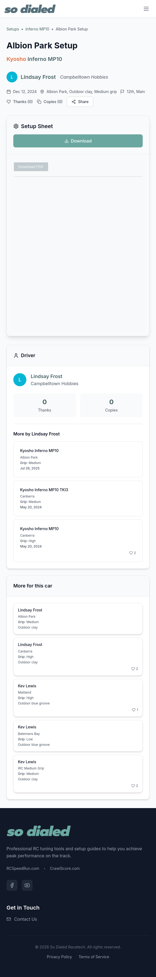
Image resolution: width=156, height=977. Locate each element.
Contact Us (25, 919)
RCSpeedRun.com (23, 868)
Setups (13, 29)
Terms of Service (94, 956)
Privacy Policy (59, 956)
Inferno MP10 (37, 29)
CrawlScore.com (65, 868)
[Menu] (146, 8)
